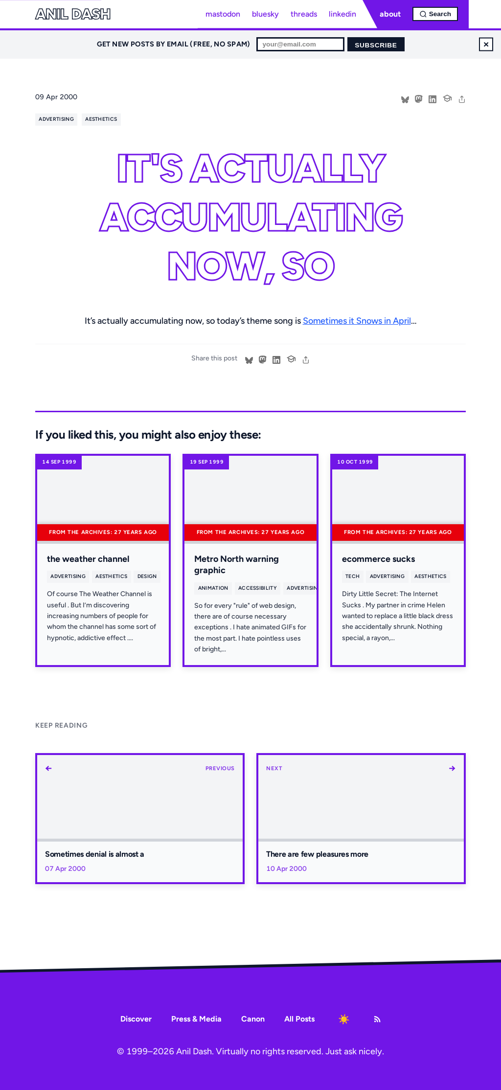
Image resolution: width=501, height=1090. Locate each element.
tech (352, 576)
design (147, 576)
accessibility (257, 588)
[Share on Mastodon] (419, 98)
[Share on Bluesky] (405, 98)
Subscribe (376, 45)
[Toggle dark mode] (344, 1019)
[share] (462, 98)
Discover (136, 1018)
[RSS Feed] (377, 1019)
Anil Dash (72, 14)
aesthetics (101, 119)
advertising (56, 119)
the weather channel (88, 559)
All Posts (299, 1018)
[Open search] (435, 14)
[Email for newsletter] (300, 44)
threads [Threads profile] (304, 14)
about (390, 14)
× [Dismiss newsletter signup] (486, 44)
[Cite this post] (447, 97)
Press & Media (196, 1018)
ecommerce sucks (378, 559)
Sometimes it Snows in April (357, 320)
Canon (253, 1018)
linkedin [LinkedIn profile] (342, 14)
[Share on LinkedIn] (432, 98)
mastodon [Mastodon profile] (222, 14)
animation (213, 588)
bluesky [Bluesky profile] (265, 14)
